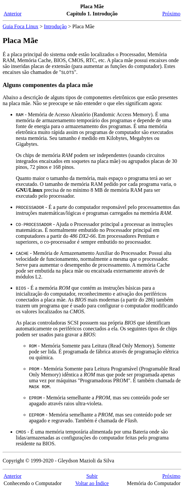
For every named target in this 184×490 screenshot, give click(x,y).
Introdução (55, 26)
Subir (92, 476)
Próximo (171, 13)
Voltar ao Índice (92, 483)
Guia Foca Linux (20, 26)
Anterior (12, 13)
